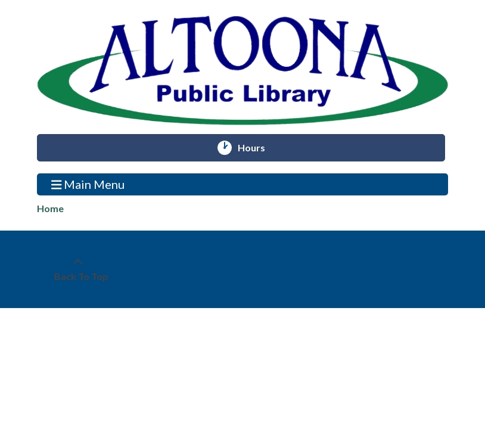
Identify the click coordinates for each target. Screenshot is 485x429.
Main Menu (88, 183)
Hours (256, 148)
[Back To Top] (78, 269)
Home (50, 208)
